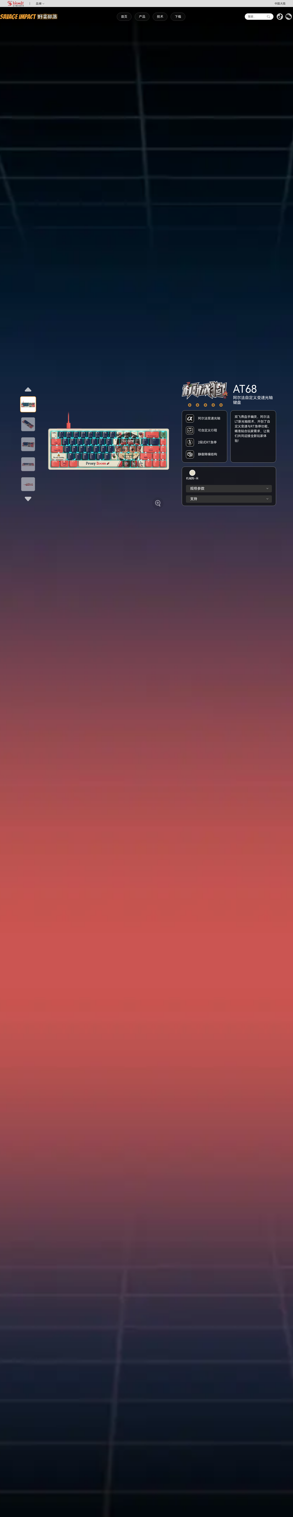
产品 (142, 17)
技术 (160, 17)
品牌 (40, 3)
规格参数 (229, 488)
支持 (229, 499)
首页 (124, 17)
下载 (178, 17)
